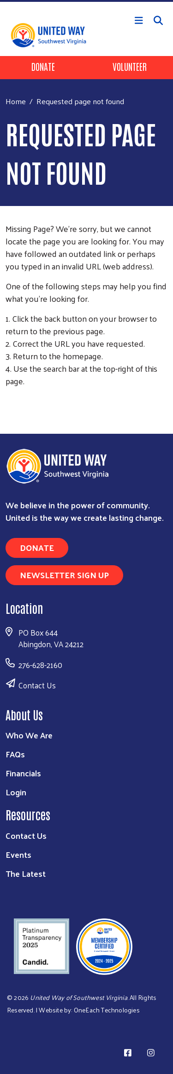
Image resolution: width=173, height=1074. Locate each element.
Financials (23, 773)
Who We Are (29, 735)
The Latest (26, 873)
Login (16, 792)
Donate (43, 66)
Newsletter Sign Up (64, 574)
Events (18, 854)
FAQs (15, 754)
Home (16, 101)
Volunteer (130, 66)
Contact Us (37, 685)
